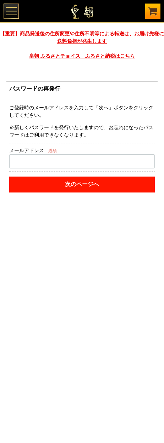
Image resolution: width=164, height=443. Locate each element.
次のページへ (82, 184)
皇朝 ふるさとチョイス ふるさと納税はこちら (82, 56)
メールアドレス (26, 150)
